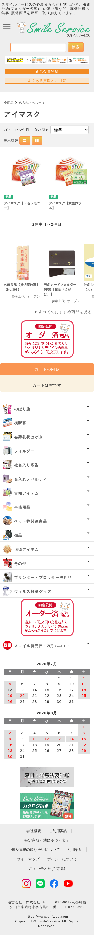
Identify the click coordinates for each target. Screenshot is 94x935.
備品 (18, 535)
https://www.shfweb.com (47, 916)
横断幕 (20, 423)
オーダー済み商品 (47, 617)
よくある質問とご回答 (47, 81)
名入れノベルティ (32, 103)
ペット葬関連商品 (30, 521)
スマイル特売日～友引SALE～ (42, 646)
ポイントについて (62, 859)
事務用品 (22, 507)
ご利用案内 (58, 831)
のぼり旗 (22, 409)
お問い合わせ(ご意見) (47, 868)
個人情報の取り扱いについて (35, 849)
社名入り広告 (26, 465)
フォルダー (24, 451)
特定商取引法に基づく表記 (46, 840)
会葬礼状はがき (28, 437)
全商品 (9, 103)
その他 (20, 563)
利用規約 (75, 849)
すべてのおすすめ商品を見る (65, 312)
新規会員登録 (47, 71)
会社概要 (33, 831)
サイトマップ (28, 859)
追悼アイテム (26, 549)
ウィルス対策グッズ (32, 591)
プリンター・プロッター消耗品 (43, 577)
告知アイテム (26, 493)
